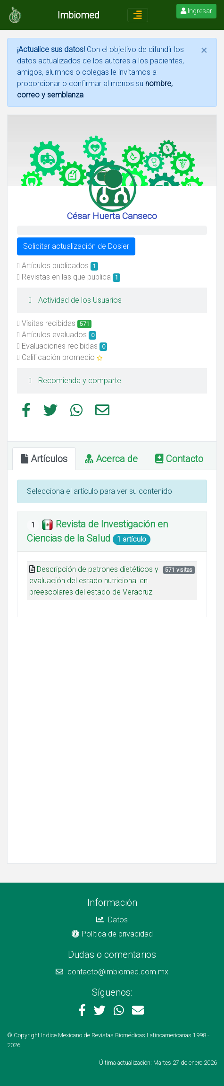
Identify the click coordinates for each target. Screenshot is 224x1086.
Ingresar (196, 11)
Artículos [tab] (44, 458)
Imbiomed (79, 15)
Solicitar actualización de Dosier (76, 246)
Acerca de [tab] (111, 458)
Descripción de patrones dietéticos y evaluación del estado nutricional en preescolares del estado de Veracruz (93, 580)
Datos (112, 919)
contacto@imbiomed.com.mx (112, 971)
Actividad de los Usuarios (73, 300)
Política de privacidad (112, 933)
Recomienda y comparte (72, 380)
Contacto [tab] (179, 458)
